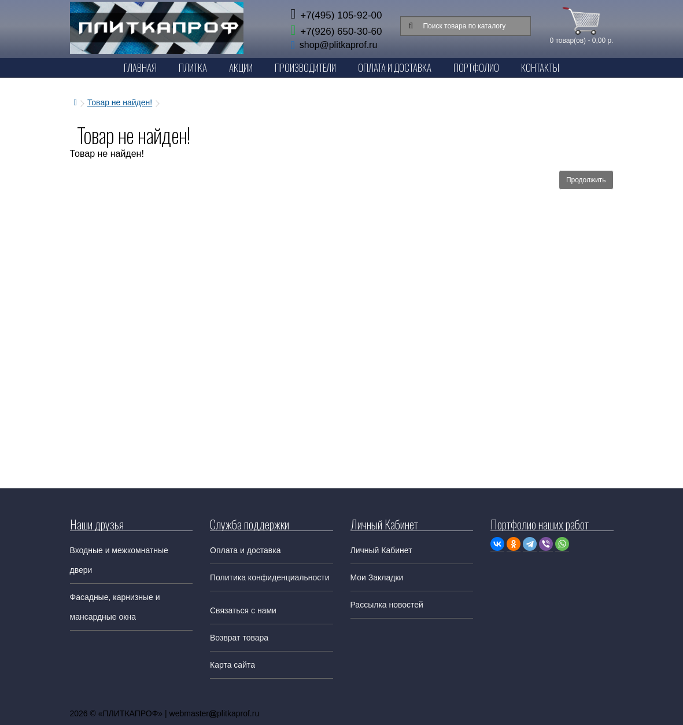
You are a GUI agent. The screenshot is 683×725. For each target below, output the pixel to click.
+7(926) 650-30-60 (336, 31)
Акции (241, 67)
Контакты (540, 67)
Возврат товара (239, 637)
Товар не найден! (119, 102)
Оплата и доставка (245, 550)
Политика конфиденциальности (270, 577)
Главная (140, 67)
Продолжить (586, 180)
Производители (305, 67)
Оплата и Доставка (394, 67)
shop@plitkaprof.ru (339, 45)
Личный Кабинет (381, 550)
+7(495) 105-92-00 (336, 15)
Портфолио (476, 67)
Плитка (193, 67)
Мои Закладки (377, 577)
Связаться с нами (243, 610)
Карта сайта (232, 664)
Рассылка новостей (386, 604)
